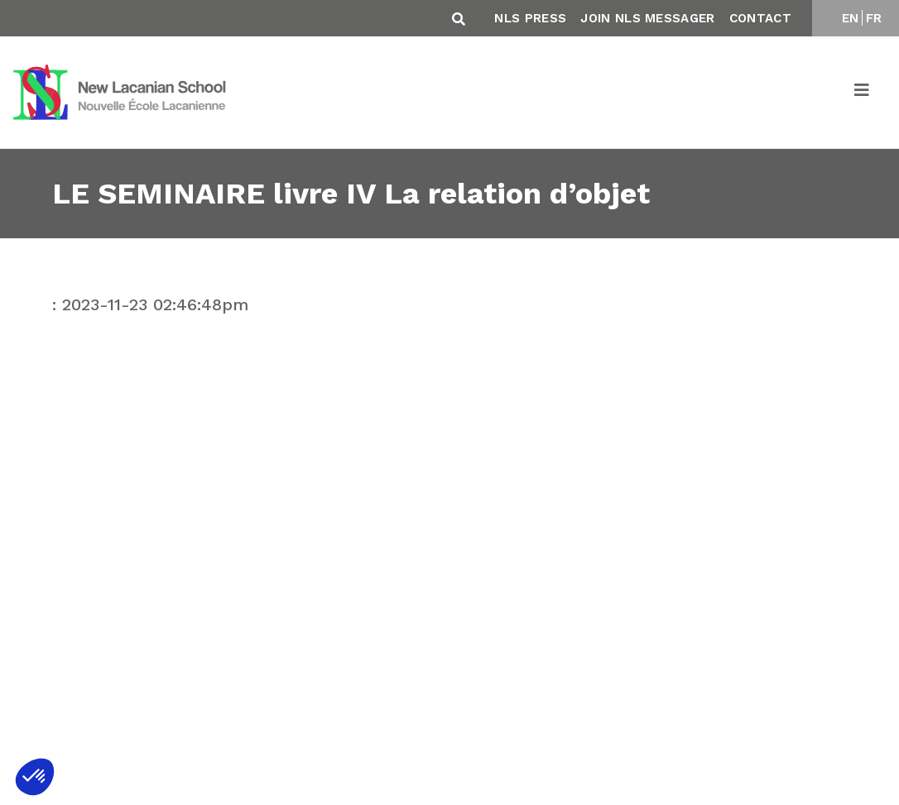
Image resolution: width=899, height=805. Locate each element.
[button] (35, 777)
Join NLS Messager (647, 18)
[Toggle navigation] (862, 92)
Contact (760, 18)
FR (874, 18)
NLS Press (530, 18)
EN (850, 18)
